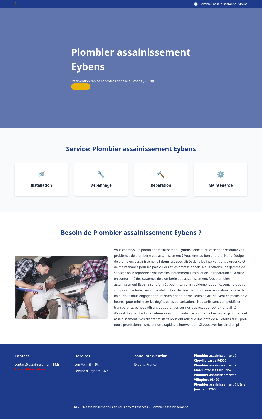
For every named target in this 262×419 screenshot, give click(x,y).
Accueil (20, 369)
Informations (35, 369)
